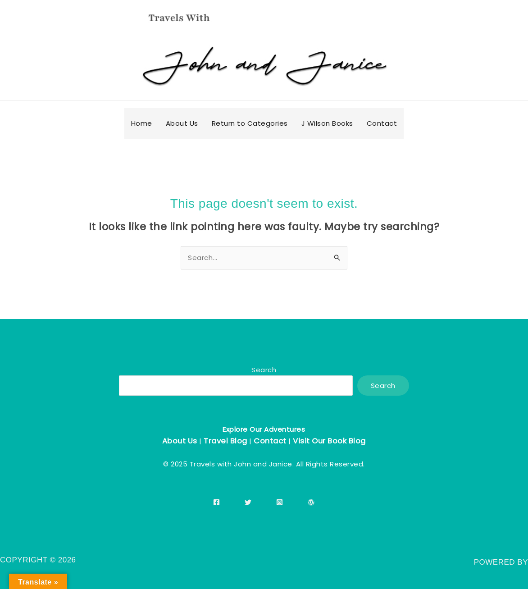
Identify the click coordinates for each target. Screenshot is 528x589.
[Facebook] (216, 502)
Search (263, 369)
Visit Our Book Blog (329, 441)
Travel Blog (225, 441)
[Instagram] (279, 502)
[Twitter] (248, 502)
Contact (270, 441)
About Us (179, 441)
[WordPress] (311, 502)
